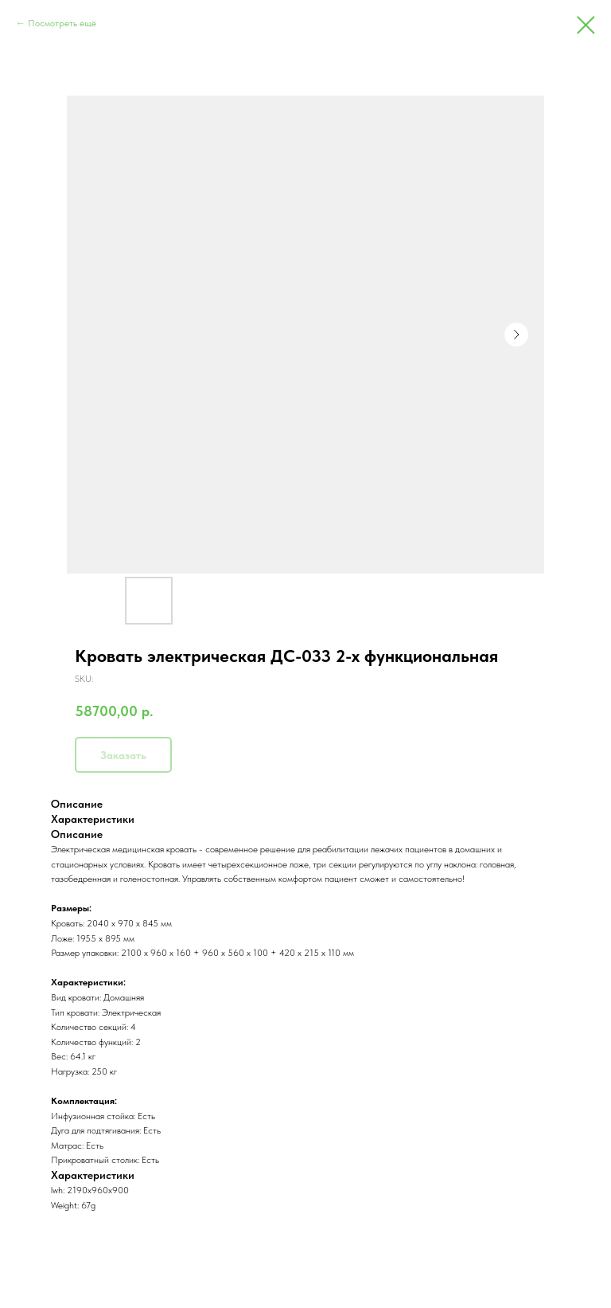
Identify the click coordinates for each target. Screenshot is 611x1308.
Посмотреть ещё (62, 23)
